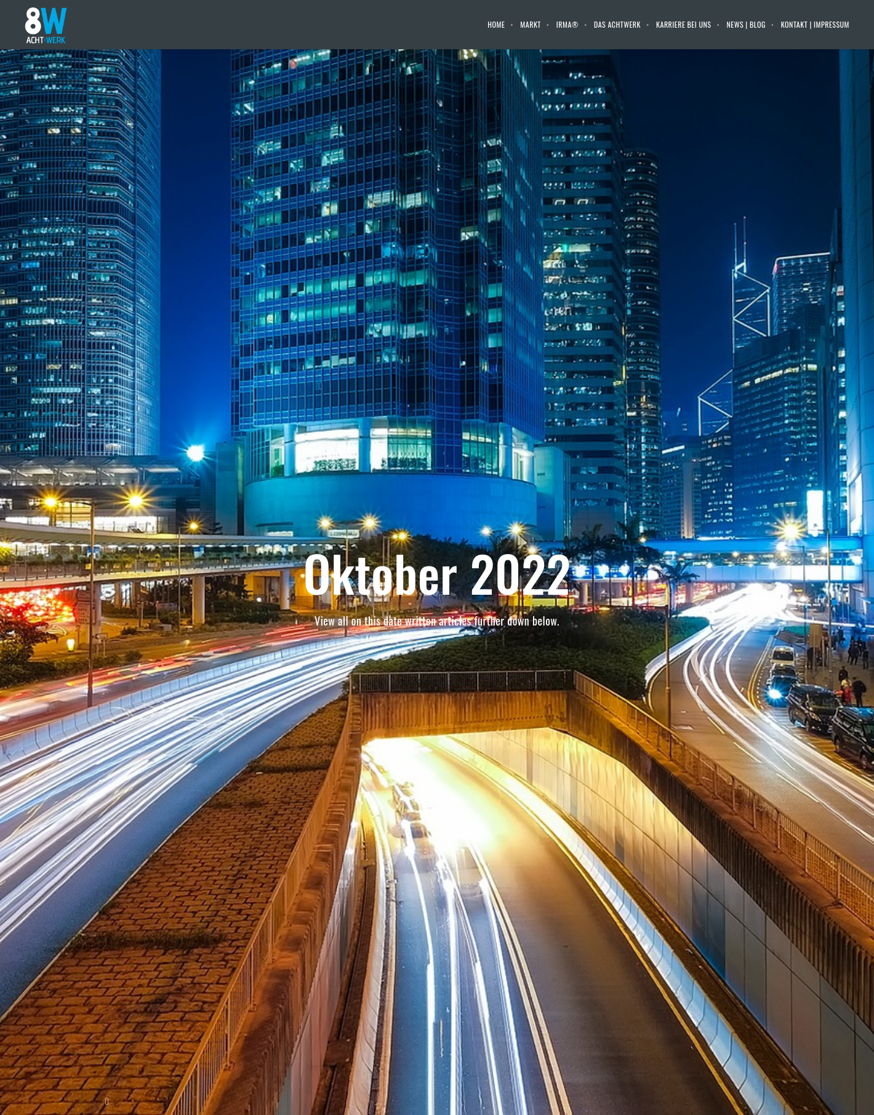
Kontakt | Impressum (815, 24)
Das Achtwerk (617, 24)
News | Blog (746, 24)
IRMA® (567, 24)
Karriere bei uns (683, 24)
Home (496, 24)
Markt (530, 24)
